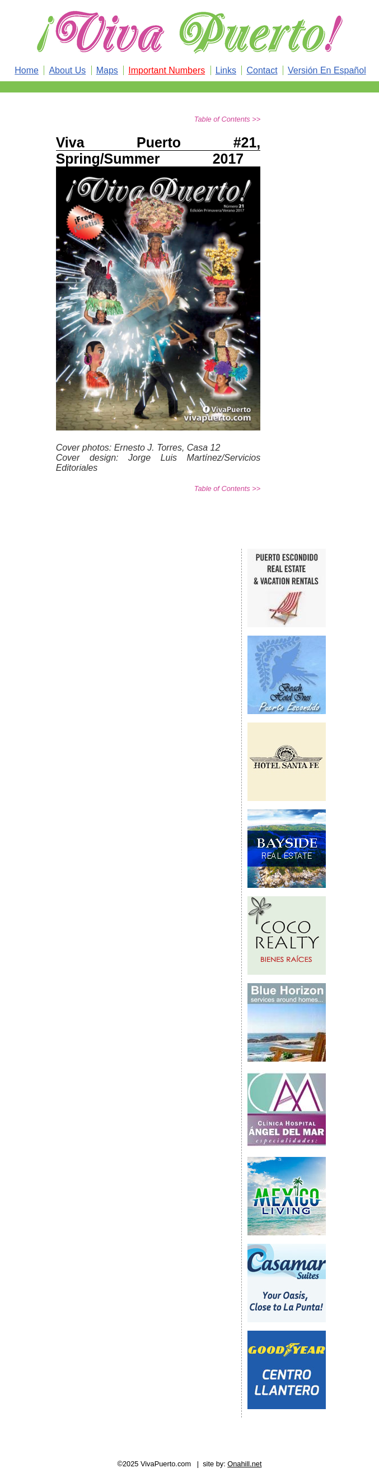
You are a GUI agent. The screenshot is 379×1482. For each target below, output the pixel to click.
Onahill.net (244, 1464)
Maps (107, 70)
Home (27, 70)
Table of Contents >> (227, 119)
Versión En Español (327, 70)
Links (226, 70)
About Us (67, 70)
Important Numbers (166, 70)
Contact (261, 70)
